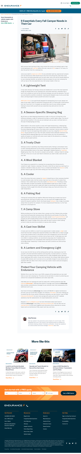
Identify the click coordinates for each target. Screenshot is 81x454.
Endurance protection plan (47, 303)
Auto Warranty (27, 422)
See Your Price (75, 3)
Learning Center (7, 14)
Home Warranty (8, 429)
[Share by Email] (65, 28)
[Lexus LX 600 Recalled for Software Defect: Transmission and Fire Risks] (64, 355)
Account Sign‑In (64, 3)
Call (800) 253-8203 (10, 417)
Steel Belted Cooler (52, 181)
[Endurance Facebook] (66, 444)
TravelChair (64, 150)
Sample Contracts (28, 427)
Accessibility (65, 424)
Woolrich (62, 167)
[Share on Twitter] (61, 28)
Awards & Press (47, 422)
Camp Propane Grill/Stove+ (59, 217)
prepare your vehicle (37, 74)
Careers (45, 430)
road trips (35, 68)
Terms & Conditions (37, 450)
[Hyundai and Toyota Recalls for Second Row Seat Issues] (40, 355)
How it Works (8, 422)
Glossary (26, 425)
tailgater (44, 178)
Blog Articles (27, 417)
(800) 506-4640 (54, 11)
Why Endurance (47, 419)
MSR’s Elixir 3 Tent (26, 100)
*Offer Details (44, 450)
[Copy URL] (68, 28)
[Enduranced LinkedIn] (69, 444)
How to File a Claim (28, 432)
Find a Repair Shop (28, 430)
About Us (45, 417)
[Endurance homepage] (14, 5)
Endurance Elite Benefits (27, 296)
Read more (51, 325)
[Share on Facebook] (55, 28)
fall (54, 68)
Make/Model (9, 363)
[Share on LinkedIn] (58, 28)
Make (20, 393)
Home (2, 14)
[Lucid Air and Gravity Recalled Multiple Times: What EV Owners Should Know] (17, 355)
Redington (53, 201)
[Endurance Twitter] (72, 444)
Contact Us (65, 426)
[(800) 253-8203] (75, 6)
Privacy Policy (7, 450)
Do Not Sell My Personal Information (27, 450)
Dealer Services (47, 427)
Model (33, 393)
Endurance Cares (47, 425)
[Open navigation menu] (2, 6)
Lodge (61, 231)
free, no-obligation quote (33, 301)
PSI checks (53, 292)
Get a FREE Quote (7, 23)
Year (7, 393)
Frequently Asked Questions (31, 419)
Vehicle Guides (27, 435)
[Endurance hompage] (16, 407)
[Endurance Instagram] (75, 444)
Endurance (27, 283)
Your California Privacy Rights (15, 450)
